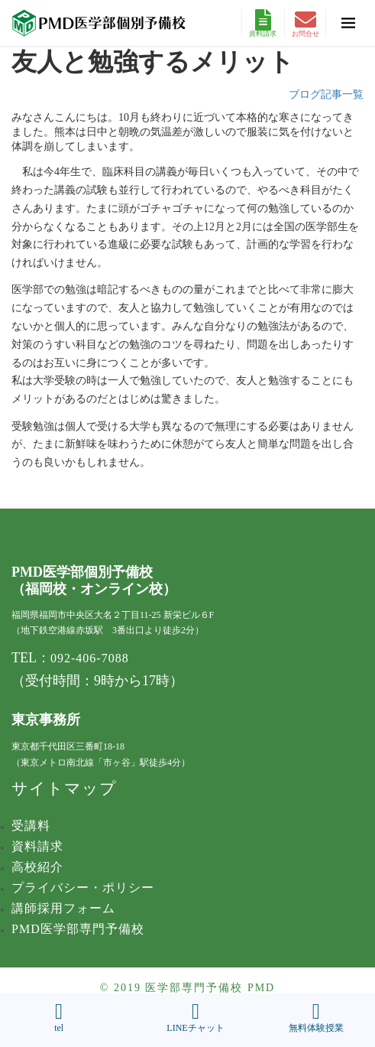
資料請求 (262, 23)
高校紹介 (37, 866)
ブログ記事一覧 (326, 94)
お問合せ (305, 23)
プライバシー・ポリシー (82, 887)
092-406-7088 (89, 658)
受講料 (30, 825)
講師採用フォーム (63, 908)
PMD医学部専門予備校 (77, 928)
